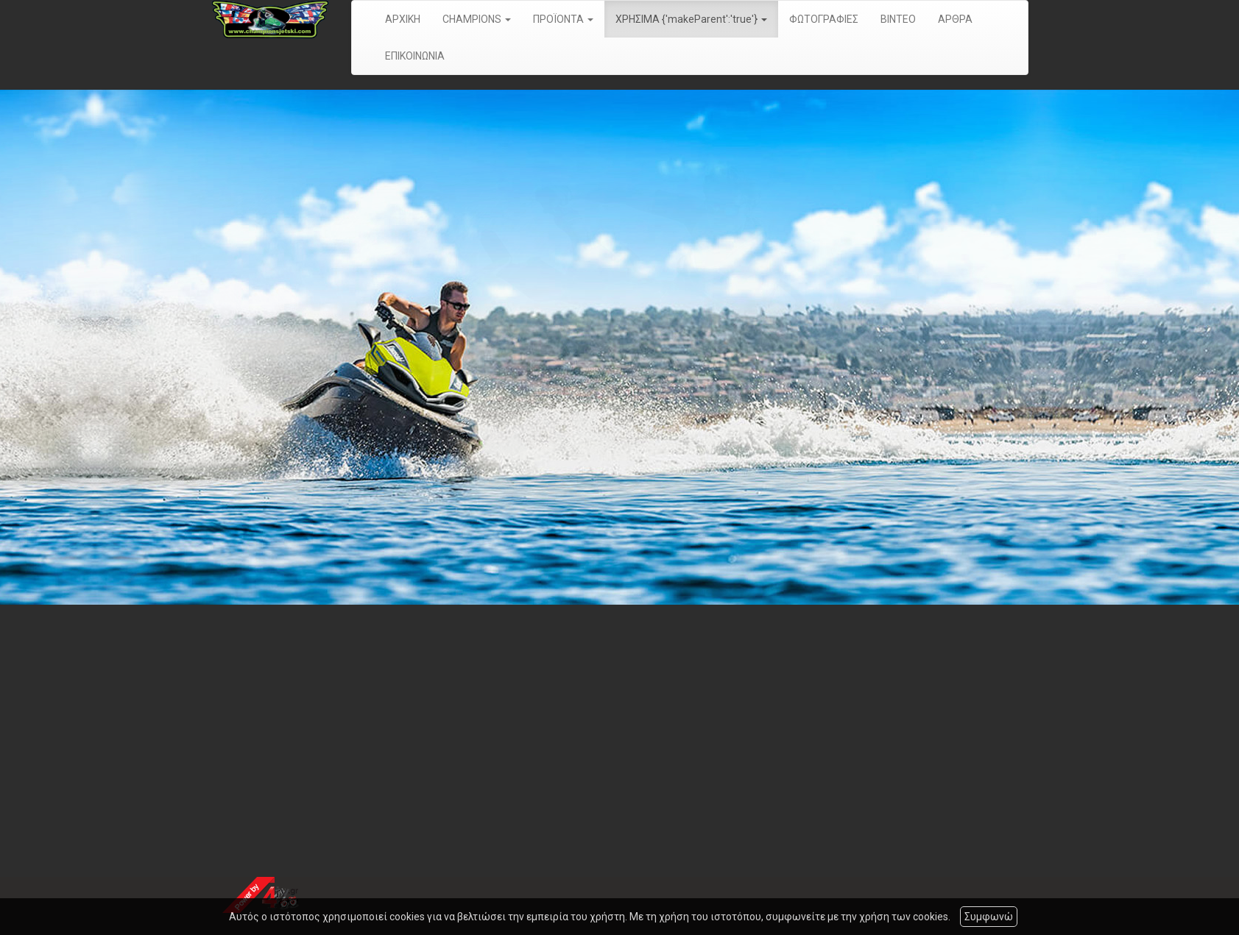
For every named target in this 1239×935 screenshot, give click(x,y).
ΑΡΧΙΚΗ (402, 19)
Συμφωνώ (988, 916)
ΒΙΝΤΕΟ (898, 19)
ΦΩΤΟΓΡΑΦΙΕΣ (823, 19)
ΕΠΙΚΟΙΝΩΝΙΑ (415, 56)
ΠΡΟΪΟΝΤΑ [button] (563, 19)
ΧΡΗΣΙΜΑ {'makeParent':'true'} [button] (691, 19)
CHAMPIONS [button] (476, 19)
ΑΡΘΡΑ (955, 19)
